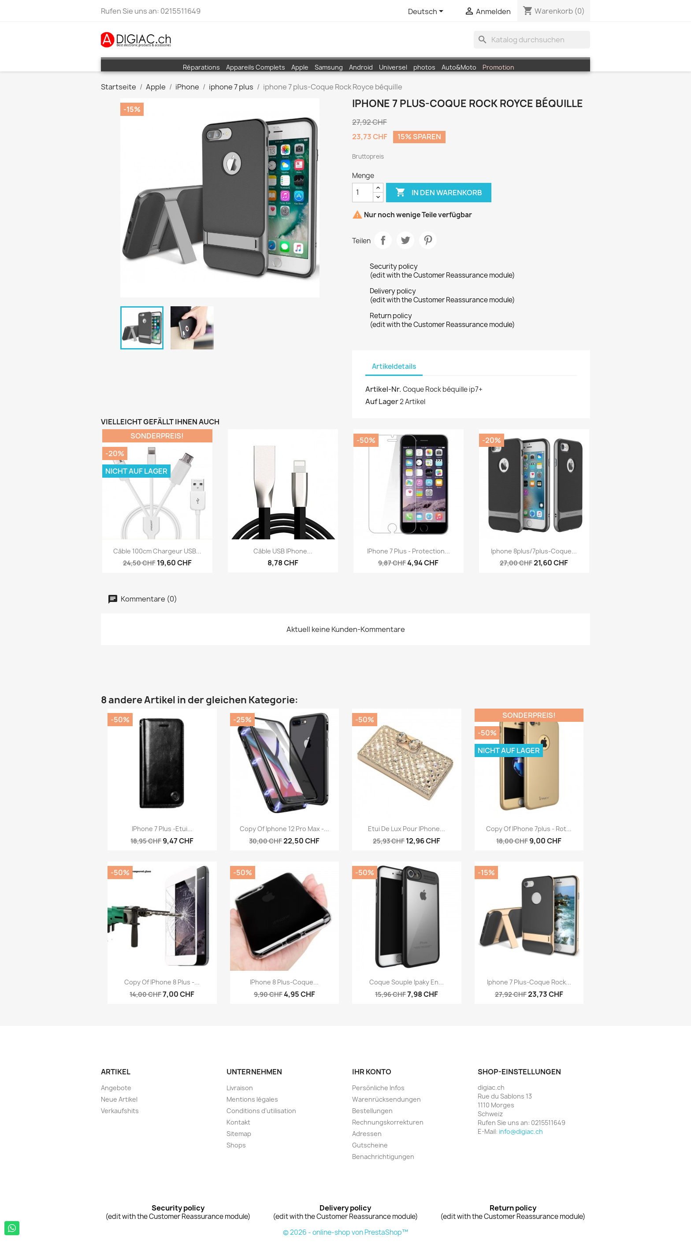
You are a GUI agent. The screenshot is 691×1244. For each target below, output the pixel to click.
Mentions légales (252, 1099)
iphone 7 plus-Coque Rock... (529, 982)
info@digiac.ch (521, 1131)
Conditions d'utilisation (261, 1111)
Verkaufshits (120, 1111)
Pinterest (428, 240)
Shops (236, 1145)
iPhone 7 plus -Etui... (162, 828)
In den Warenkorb (438, 192)
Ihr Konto (371, 1072)
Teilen (383, 240)
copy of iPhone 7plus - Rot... (529, 828)
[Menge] (362, 192)
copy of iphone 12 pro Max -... (284, 828)
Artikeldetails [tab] (394, 366)
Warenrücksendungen (386, 1099)
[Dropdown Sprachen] (427, 12)
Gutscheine (370, 1145)
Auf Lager (381, 401)
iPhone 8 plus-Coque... (284, 982)
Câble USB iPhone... (282, 551)
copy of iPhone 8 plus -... (162, 982)
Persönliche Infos (378, 1088)
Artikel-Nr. (383, 389)
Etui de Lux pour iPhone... (406, 828)
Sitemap (239, 1133)
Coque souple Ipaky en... (406, 982)
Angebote (116, 1088)
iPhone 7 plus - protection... (408, 551)
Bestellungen (372, 1111)
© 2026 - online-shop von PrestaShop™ (345, 1232)
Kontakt (238, 1122)
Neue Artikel (119, 1099)
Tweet (405, 240)
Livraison (240, 1088)
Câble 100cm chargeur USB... (157, 551)
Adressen (367, 1133)
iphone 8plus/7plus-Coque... (534, 551)
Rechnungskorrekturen (388, 1122)
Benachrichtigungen (383, 1156)
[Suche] (532, 39)
